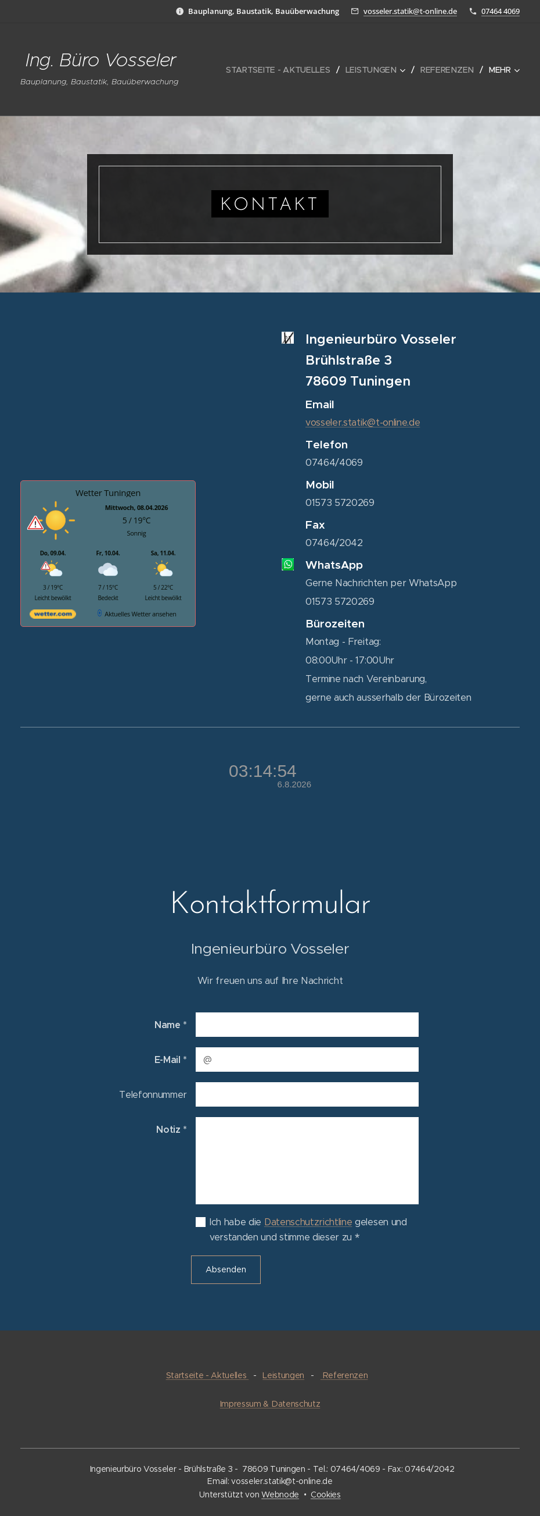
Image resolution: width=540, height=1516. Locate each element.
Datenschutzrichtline (308, 1222)
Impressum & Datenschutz (270, 1404)
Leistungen (283, 1375)
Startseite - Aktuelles (207, 1375)
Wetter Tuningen (108, 492)
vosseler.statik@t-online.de (410, 11)
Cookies (326, 1494)
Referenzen (344, 1375)
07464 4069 (500, 11)
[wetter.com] (53, 616)
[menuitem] (284, 69)
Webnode (280, 1494)
